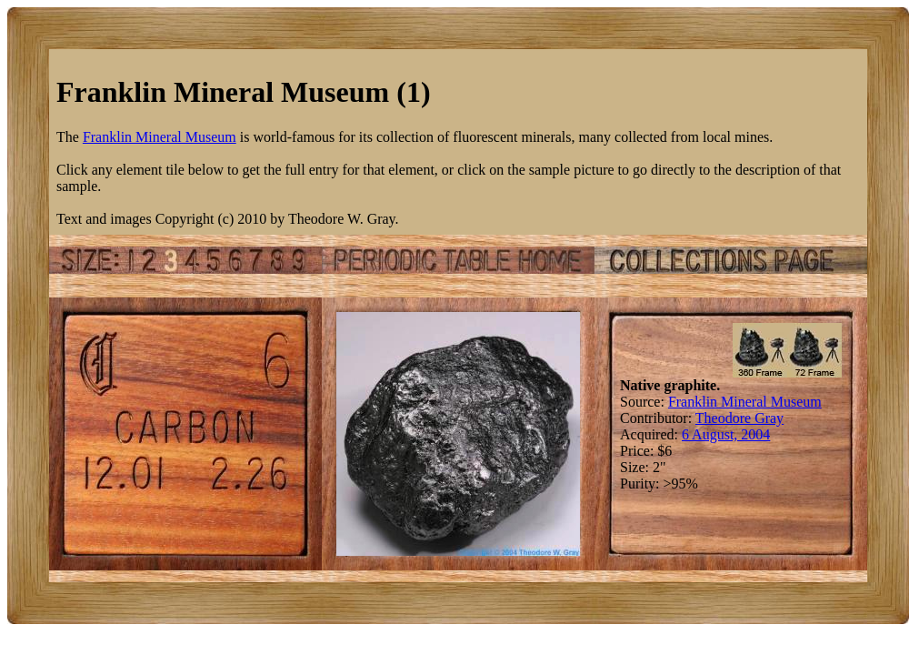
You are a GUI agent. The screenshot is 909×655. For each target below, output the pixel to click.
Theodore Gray (739, 418)
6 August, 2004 (726, 434)
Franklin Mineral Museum (159, 137)
